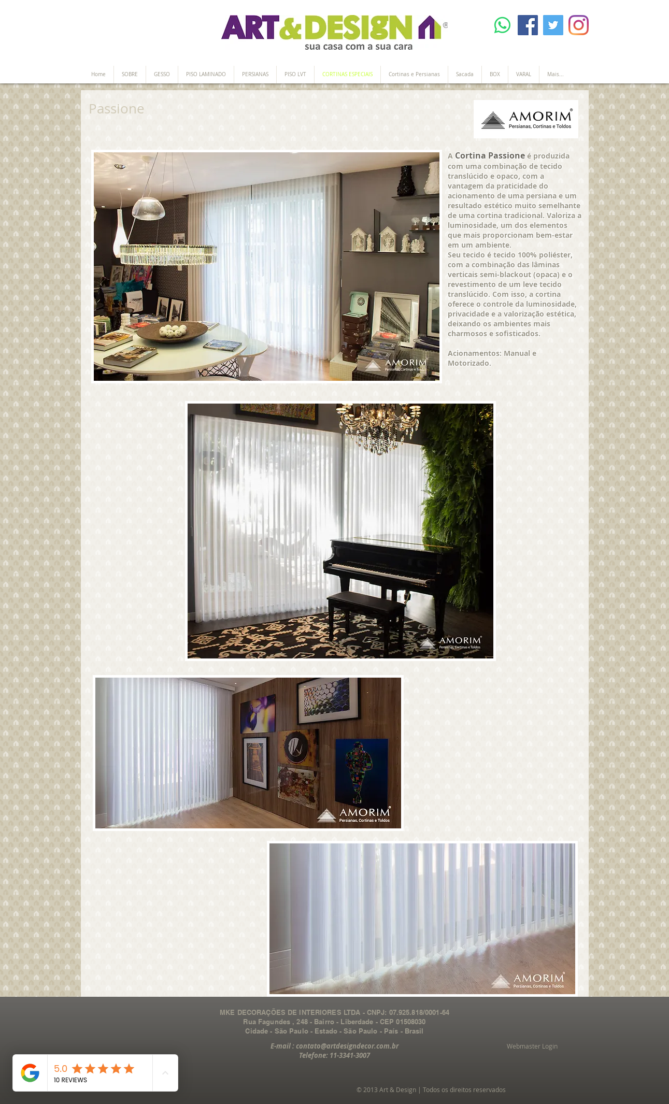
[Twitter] (553, 25)
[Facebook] (528, 25)
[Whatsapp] (502, 25)
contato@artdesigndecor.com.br (347, 1046)
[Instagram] (578, 25)
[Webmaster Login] (532, 1046)
